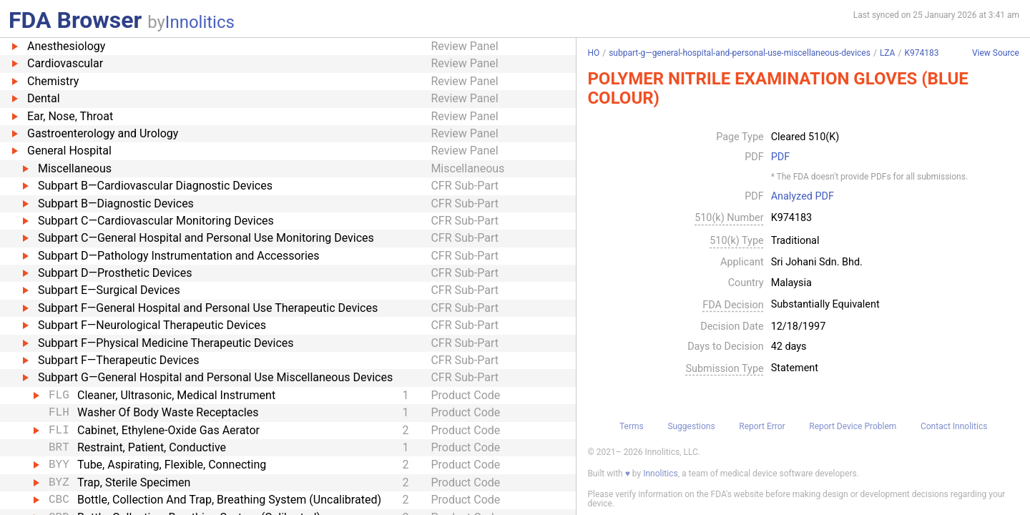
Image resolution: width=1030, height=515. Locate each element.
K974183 (921, 53)
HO (593, 53)
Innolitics (200, 22)
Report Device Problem (852, 426)
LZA (888, 53)
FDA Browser (75, 20)
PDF (780, 157)
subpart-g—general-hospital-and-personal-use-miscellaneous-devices (739, 53)
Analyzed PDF (802, 196)
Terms (631, 426)
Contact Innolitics (954, 426)
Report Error (762, 426)
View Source (995, 53)
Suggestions (691, 426)
